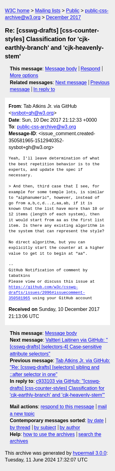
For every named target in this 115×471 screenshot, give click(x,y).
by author (69, 427)
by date (95, 420)
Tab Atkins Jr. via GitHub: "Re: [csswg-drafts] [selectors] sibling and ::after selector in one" (60, 367)
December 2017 (63, 17)
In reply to (44, 89)
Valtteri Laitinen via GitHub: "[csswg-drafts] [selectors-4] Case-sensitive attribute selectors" (59, 346)
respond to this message (67, 406)
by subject (45, 427)
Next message (71, 82)
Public (72, 10)
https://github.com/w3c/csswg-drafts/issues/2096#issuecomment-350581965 (47, 293)
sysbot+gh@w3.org (32, 113)
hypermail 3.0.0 (89, 453)
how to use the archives (49, 434)
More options (24, 75)
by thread (20, 427)
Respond (90, 68)
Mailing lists (47, 10)
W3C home (17, 10)
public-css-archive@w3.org (46, 126)
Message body (61, 68)
